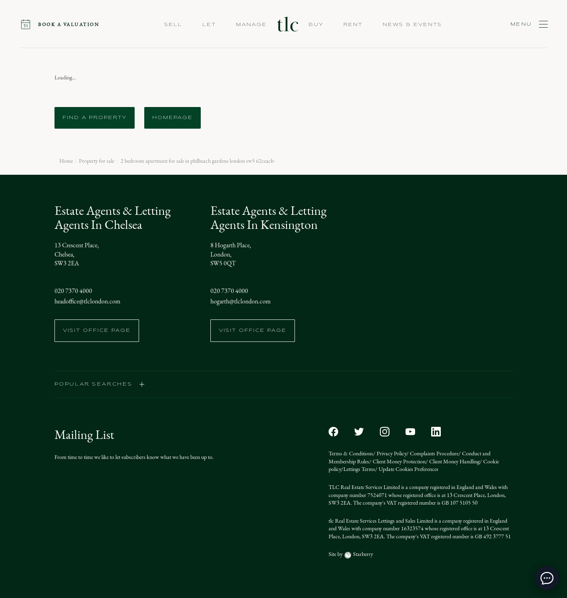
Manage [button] (251, 24)
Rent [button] (353, 24)
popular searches (99, 384)
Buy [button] (316, 24)
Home (66, 161)
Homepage (172, 117)
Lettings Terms (359, 469)
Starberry (362, 554)
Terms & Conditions (351, 453)
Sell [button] (173, 24)
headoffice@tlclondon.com (87, 301)
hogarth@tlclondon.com (240, 301)
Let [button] (209, 24)
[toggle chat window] (547, 578)
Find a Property (95, 117)
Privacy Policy (390, 453)
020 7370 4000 (73, 291)
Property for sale (96, 161)
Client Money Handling (454, 461)
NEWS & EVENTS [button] (412, 24)
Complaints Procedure (433, 453)
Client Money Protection (398, 461)
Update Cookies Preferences (407, 469)
